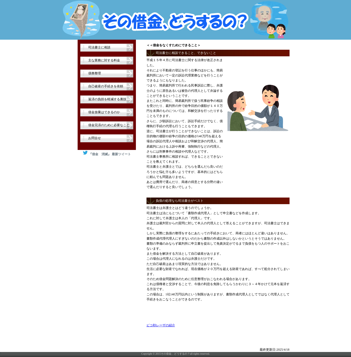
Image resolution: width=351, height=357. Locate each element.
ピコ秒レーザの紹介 (160, 325)
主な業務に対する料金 (104, 60)
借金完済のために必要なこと (109, 125)
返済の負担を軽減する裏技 (107, 99)
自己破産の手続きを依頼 (105, 86)
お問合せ (94, 138)
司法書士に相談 (99, 47)
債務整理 (94, 73)
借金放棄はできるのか (104, 112)
